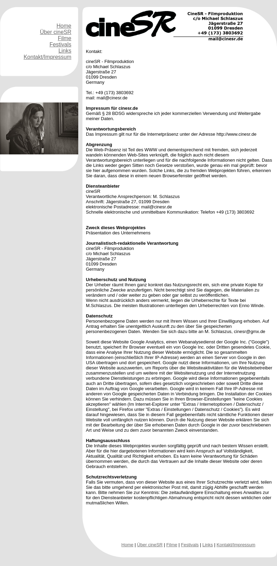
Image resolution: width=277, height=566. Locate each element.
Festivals (60, 44)
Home (63, 26)
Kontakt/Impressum (47, 57)
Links (65, 51)
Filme (64, 38)
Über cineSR (55, 32)
